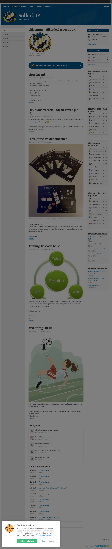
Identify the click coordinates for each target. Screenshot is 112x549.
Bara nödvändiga (48, 541)
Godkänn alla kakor (27, 541)
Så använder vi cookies (44, 535)
